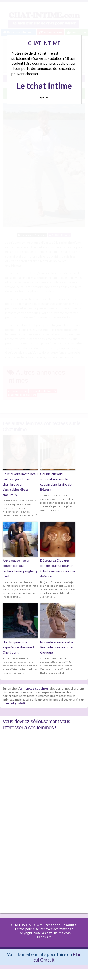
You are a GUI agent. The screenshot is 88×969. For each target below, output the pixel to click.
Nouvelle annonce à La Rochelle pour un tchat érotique (56, 647)
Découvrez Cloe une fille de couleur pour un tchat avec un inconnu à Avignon (57, 568)
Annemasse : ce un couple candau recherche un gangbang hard (20, 568)
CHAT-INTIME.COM (26, 925)
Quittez (44, 97)
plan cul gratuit (14, 703)
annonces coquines (34, 688)
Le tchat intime (44, 85)
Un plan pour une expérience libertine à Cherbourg (18, 647)
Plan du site (44, 936)
